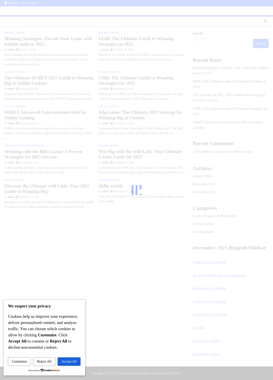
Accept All (69, 361)
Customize (19, 361)
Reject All (44, 361)
